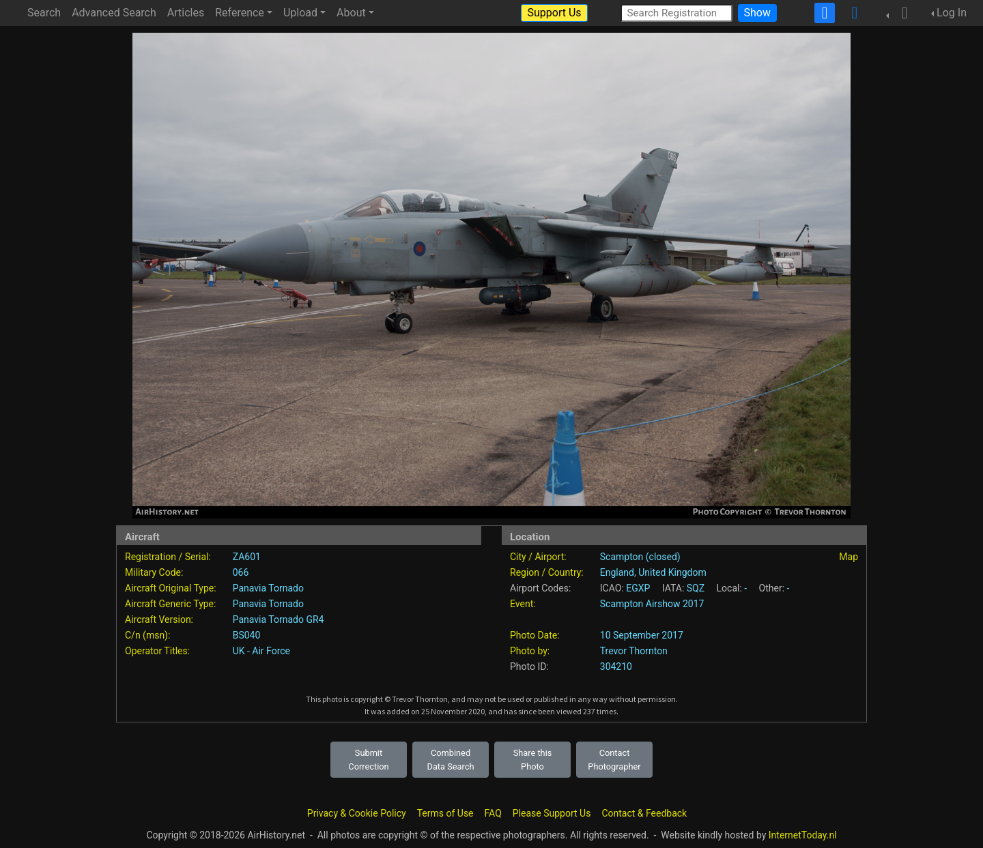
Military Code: (154, 572)
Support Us (554, 12)
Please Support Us (552, 813)
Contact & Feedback (644, 813)
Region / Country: (547, 572)
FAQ (493, 813)
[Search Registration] (676, 12)
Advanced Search (114, 12)
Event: (523, 603)
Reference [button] (239, 12)
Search (44, 12)
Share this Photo (532, 759)
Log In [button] (952, 12)
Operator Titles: (157, 650)
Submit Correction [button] (368, 759)
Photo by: (530, 650)
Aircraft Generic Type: (170, 603)
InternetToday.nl (803, 835)
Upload (300, 12)
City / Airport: (538, 556)
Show (757, 12)
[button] (900, 13)
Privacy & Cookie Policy (356, 813)
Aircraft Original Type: (170, 588)
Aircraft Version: (159, 619)
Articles (185, 12)
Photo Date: (535, 635)
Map (848, 556)
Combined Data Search (450, 759)
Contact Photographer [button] (614, 759)
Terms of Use (445, 813)
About (351, 12)
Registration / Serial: (168, 556)
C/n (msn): (147, 635)
